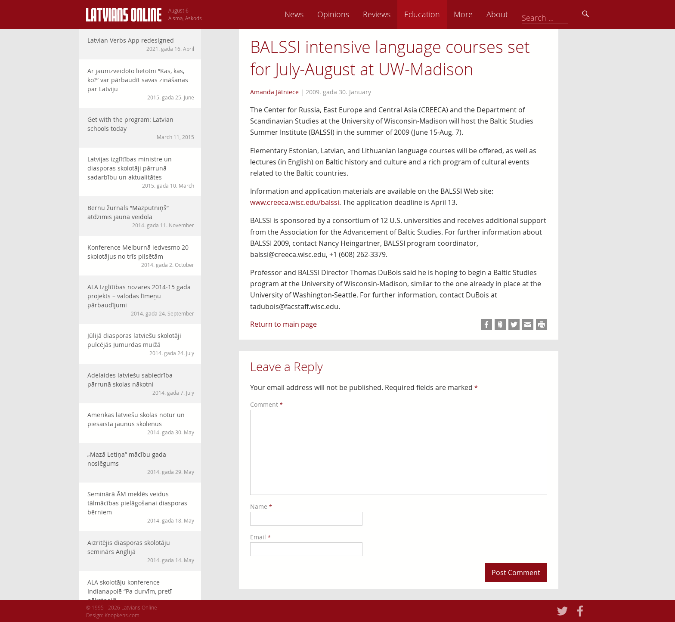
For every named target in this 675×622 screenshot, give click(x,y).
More (523, 14)
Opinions (393, 14)
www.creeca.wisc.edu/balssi (294, 202)
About (557, 14)
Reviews (437, 14)
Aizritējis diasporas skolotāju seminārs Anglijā (140, 551)
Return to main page (283, 324)
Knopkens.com (122, 615)
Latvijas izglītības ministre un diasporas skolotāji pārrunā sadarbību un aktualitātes (140, 172)
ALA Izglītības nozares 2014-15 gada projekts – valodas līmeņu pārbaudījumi (140, 300)
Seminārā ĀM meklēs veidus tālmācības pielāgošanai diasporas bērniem (140, 507)
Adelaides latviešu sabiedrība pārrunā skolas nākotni (140, 383)
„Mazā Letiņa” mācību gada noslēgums (140, 463)
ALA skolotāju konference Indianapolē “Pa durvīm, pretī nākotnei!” (140, 595)
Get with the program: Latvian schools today (140, 128)
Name (261, 506)
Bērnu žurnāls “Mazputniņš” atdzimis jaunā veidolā (140, 216)
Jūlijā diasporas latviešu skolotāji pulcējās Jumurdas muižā (140, 344)
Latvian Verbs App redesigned (140, 44)
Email (260, 537)
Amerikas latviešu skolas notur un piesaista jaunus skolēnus (140, 423)
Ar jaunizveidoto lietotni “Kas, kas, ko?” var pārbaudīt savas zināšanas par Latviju (140, 84)
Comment (266, 404)
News (354, 14)
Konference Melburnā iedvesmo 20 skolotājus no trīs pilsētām (140, 256)
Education (482, 14)
